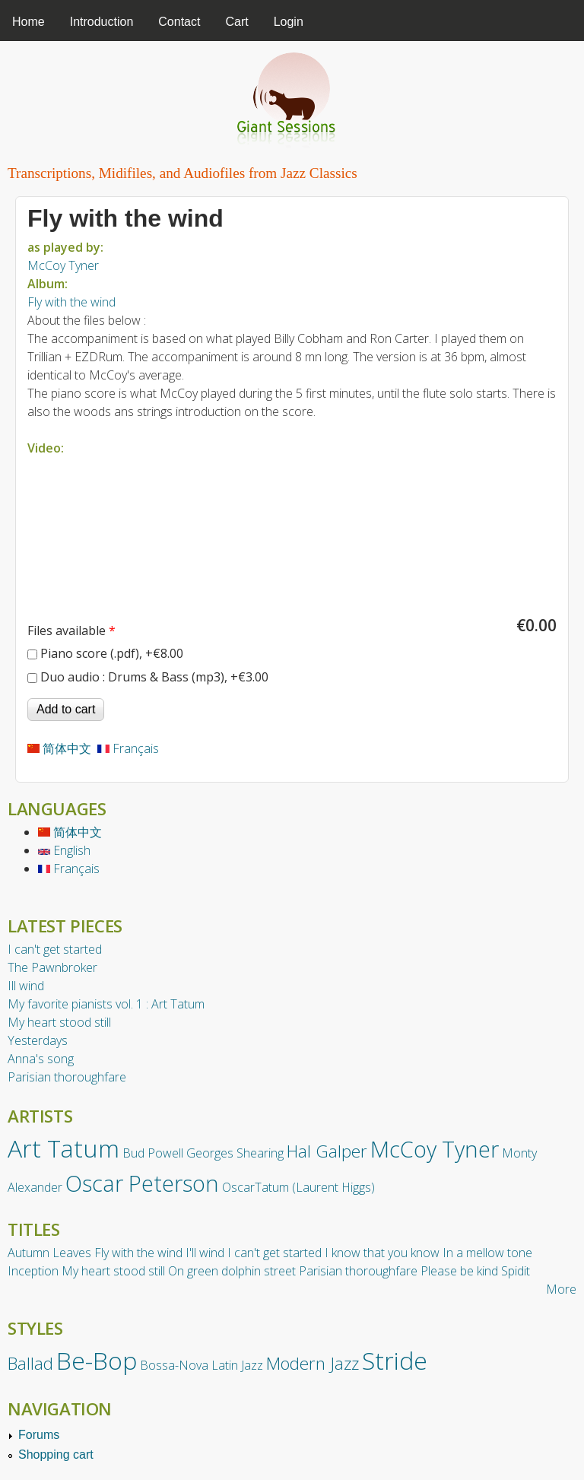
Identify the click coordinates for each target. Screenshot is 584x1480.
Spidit (515, 1270)
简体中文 (59, 748)
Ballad (30, 1363)
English (64, 850)
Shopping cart (56, 1454)
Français (128, 748)
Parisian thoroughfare (67, 1077)
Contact (179, 21)
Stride (394, 1360)
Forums (38, 1434)
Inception (33, 1270)
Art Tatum (63, 1148)
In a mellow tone (487, 1252)
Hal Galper (327, 1151)
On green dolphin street (232, 1270)
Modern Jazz (312, 1363)
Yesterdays (38, 1040)
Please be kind (459, 1270)
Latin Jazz (237, 1365)
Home (28, 21)
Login (288, 21)
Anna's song (41, 1058)
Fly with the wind (71, 302)
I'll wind (205, 1252)
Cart (236, 21)
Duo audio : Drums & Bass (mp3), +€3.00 (154, 677)
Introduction (102, 21)
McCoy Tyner (63, 265)
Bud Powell (152, 1153)
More (561, 1289)
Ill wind (26, 985)
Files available (71, 630)
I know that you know (382, 1252)
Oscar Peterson (142, 1183)
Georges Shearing (235, 1153)
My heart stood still (59, 1022)
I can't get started (55, 949)
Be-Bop (96, 1360)
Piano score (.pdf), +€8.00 (111, 653)
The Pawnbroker (52, 967)
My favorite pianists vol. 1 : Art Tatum (106, 1004)
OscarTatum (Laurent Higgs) (298, 1187)
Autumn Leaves (49, 1252)
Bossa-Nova (174, 1365)
